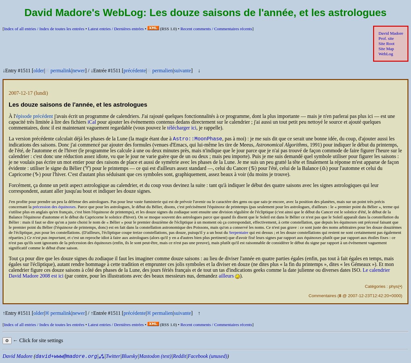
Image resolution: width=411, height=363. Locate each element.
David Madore (391, 33)
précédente (135, 70)
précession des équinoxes (53, 207)
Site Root (387, 43)
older (38, 70)
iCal (92, 122)
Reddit (179, 357)
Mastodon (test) (155, 357)
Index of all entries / (44, 28)
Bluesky (130, 357)
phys (393, 287)
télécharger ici (182, 127)
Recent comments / (216, 28)
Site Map (386, 48)
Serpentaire (238, 233)
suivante (182, 70)
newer (78, 70)
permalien (162, 70)
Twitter (113, 357)
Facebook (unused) (207, 357)
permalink (60, 70)
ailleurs (226, 276)
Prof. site (386, 38)
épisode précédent (34, 116)
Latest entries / (116, 28)
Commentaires (322, 296)
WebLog (386, 53)
